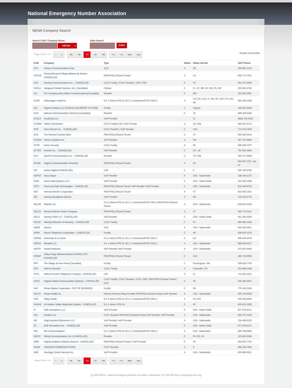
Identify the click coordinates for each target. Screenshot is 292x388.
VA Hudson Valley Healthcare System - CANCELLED (70, 304)
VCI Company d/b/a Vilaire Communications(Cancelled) (71, 93)
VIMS (36, 341)
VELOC (37, 222)
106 (87, 55)
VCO (36, 113)
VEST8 (37, 249)
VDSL (36, 181)
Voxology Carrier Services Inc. (59, 352)
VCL (36, 108)
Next (130, 55)
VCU (36, 156)
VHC (36, 288)
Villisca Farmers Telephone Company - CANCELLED (70, 274)
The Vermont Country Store (57, 134)
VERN (37, 232)
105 (79, 55)
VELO (36, 217)
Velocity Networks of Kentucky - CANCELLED (66, 222)
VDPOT (37, 175)
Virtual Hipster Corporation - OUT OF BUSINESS (68, 288)
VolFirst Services (52, 268)
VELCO (37, 211)
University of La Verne (55, 238)
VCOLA (37, 118)
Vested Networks (52, 249)
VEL (36, 197)
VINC (36, 352)
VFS (36, 268)
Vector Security (51, 145)
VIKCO (37, 336)
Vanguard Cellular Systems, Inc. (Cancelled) (66, 88)
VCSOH (38, 140)
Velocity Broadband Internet (57, 197)
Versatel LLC (50, 243)
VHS (36, 299)
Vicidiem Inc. (50, 315)
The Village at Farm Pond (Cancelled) (62, 263)
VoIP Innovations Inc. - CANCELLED (62, 325)
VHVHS (37, 304)
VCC (36, 68)
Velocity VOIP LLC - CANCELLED (60, 217)
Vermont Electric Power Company (60, 211)
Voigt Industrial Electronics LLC (59, 320)
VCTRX (37, 150)
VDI (35, 170)
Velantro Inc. (50, 204)
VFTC (36, 274)
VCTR (37, 145)
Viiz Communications (54, 331)
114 (121, 55)
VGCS (37, 281)
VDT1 (36, 186)
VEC (36, 191)
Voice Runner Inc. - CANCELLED (60, 129)
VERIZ (37, 227)
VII (35, 325)
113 (113, 55)
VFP (36, 263)
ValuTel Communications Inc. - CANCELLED (66, 156)
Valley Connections (53, 124)
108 (103, 55)
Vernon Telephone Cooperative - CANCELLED (67, 232)
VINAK (37, 347)
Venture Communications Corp (59, 68)
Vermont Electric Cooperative (58, 191)
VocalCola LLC (51, 118)
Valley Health (50, 299)
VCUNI (37, 163)
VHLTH (37, 293)
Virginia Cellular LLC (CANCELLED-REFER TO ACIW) (71, 108)
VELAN (37, 204)
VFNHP (37, 256)
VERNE (37, 238)
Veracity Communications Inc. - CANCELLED (66, 83)
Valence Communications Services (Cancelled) (67, 113)
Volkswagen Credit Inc (55, 100)
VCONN (38, 124)
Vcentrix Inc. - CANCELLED (58, 150)
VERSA (37, 243)
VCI (35, 93)
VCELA (37, 88)
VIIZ (36, 331)
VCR (36, 129)
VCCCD (38, 75)
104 (70, 55)
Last (138, 55)
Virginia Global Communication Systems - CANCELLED (71, 281)
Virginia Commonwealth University (61, 163)
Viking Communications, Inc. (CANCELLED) (66, 336)
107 (95, 55)
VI (35, 310)
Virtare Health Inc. (53, 293)
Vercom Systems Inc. (54, 140)
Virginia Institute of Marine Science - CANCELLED (68, 341)
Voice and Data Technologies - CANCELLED (66, 186)
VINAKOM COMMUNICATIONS (59, 347)
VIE (35, 320)
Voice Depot (50, 175)
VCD (36, 83)
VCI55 (37, 100)
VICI (36, 315)
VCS (36, 134)
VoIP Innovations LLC (54, 310)
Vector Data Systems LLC (56, 181)
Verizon (47, 227)
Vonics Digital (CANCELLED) (58, 170)
